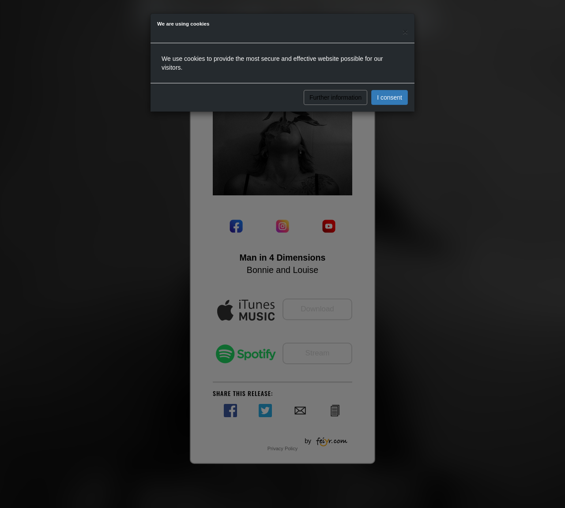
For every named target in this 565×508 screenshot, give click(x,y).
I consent (389, 97)
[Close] (405, 31)
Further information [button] (335, 97)
